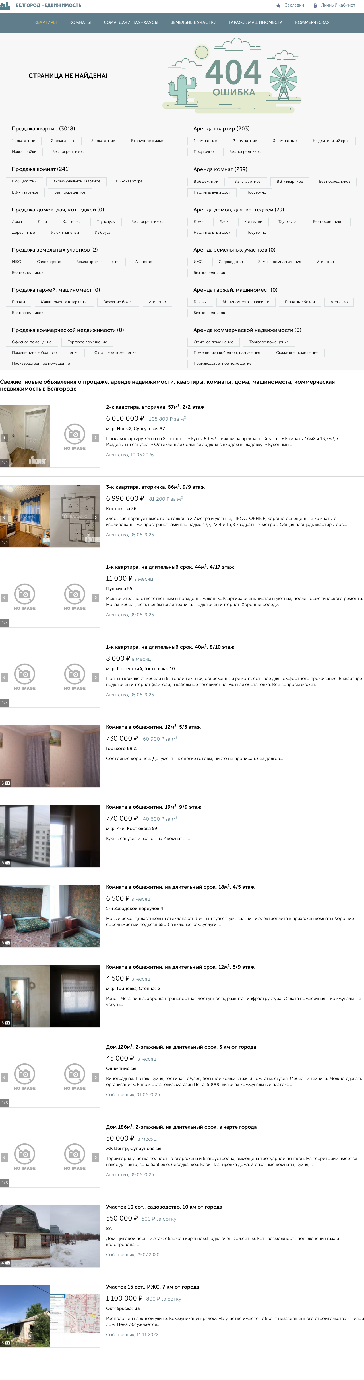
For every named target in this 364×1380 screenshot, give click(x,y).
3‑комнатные (111, 141)
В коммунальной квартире (82, 183)
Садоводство (54, 279)
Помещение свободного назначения (47, 375)
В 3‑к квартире (27, 195)
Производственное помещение (43, 387)
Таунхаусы (117, 225)
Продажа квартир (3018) (46, 129)
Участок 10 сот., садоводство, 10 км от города (164, 1230)
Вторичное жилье (29, 153)
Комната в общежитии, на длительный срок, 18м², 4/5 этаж (180, 910)
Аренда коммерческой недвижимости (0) (251, 351)
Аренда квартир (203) (224, 129)
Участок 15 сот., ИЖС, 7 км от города (152, 1310)
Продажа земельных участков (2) (58, 267)
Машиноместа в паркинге (69, 321)
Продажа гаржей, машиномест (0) (59, 309)
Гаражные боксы (127, 321)
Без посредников (125, 153)
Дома (18, 225)
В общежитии (26, 183)
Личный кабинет (334, 5)
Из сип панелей (120, 237)
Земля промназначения (107, 279)
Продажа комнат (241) (43, 171)
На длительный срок (214, 153)
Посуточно (261, 153)
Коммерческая (312, 22)
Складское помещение (122, 375)
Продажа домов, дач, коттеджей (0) (61, 213)
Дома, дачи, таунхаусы (131, 22)
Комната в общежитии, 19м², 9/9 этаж (153, 830)
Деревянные (75, 237)
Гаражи (19, 321)
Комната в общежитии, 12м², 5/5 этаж (153, 750)
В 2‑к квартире (139, 183)
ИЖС (17, 279)
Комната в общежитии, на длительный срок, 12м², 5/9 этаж (180, 990)
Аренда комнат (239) (223, 171)
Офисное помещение (33, 363)
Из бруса (21, 249)
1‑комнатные (25, 141)
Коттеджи (79, 225)
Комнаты (80, 22)
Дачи (46, 225)
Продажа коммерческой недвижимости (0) (72, 351)
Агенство (156, 279)
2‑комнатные (68, 141)
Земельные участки (194, 22)
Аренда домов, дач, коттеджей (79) (242, 225)
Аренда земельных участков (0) (237, 267)
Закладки (290, 5)
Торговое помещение (94, 363)
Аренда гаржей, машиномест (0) (239, 309)
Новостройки (78, 153)
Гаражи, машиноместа (256, 22)
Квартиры (45, 22)
